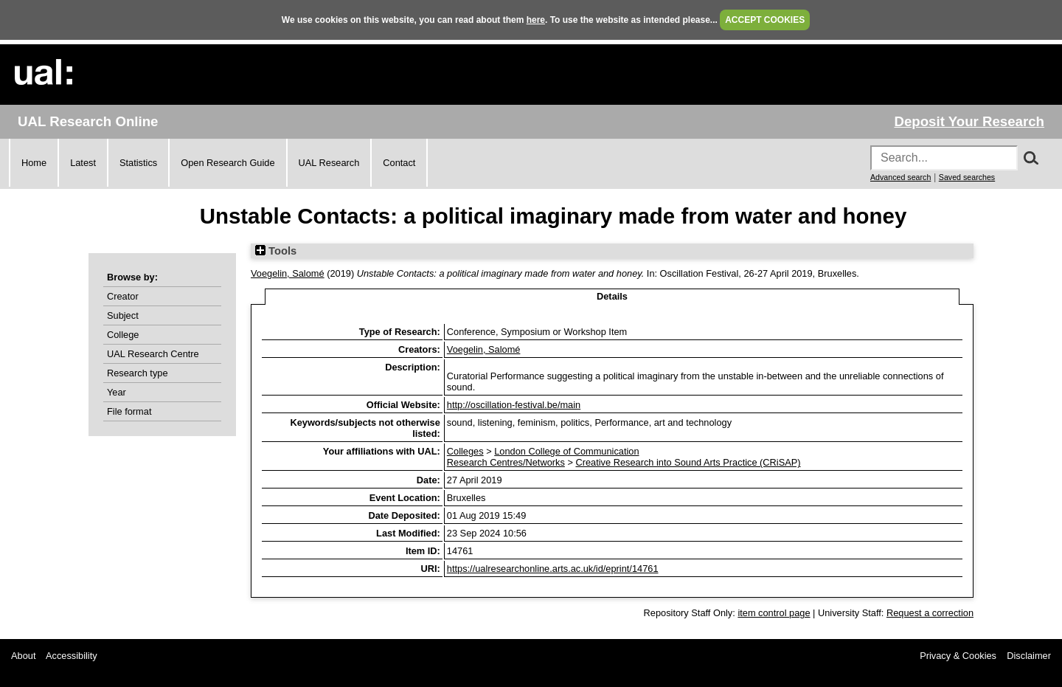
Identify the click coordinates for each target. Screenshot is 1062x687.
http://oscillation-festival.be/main (513, 404)
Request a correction (930, 612)
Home (33, 162)
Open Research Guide (227, 162)
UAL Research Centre (153, 353)
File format (129, 411)
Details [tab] (612, 296)
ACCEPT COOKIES (765, 20)
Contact (399, 162)
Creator (123, 296)
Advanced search (900, 177)
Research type (137, 373)
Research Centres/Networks (506, 462)
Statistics (138, 162)
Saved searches (967, 177)
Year (116, 392)
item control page (774, 612)
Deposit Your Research (969, 121)
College (123, 334)
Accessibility (71, 655)
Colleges (465, 451)
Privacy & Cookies (958, 655)
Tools (275, 251)
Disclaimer (1029, 655)
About (23, 655)
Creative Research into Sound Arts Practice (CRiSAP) (687, 462)
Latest (83, 162)
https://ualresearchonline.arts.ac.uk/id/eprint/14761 (553, 568)
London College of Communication (566, 451)
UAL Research (329, 162)
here (536, 20)
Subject (123, 315)
